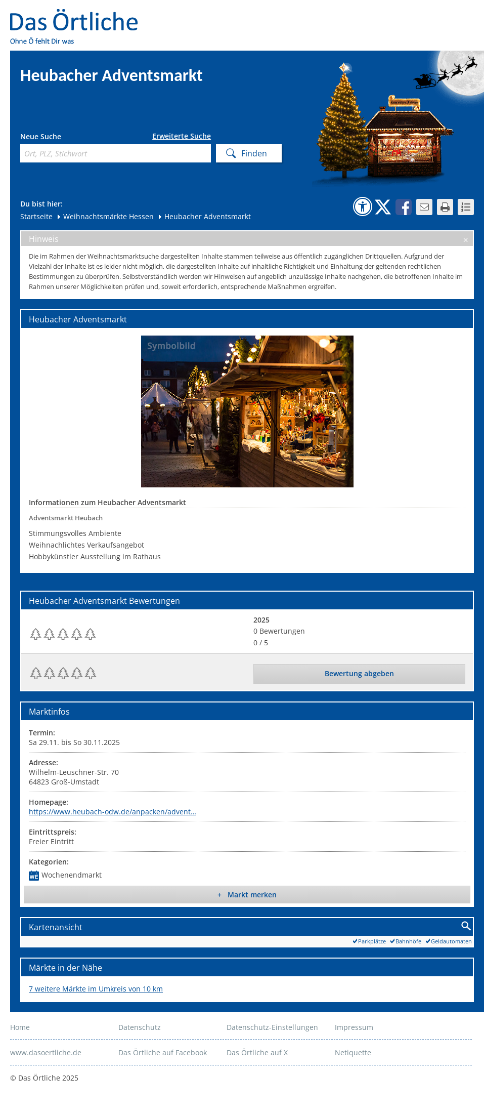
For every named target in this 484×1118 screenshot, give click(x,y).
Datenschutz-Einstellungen (272, 1027)
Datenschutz (139, 1027)
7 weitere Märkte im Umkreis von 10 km (96, 988)
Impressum (354, 1027)
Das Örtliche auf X (257, 1052)
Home (20, 1027)
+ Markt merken (247, 894)
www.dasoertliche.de (45, 1052)
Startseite (36, 216)
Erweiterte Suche (181, 136)
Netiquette (353, 1052)
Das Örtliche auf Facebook (162, 1052)
